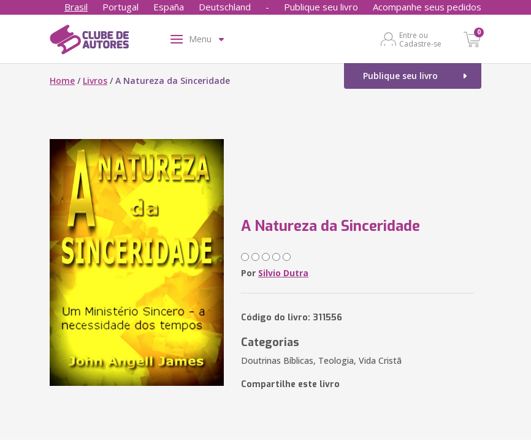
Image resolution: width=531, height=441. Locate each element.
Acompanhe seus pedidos (427, 7)
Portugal (120, 7)
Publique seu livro (321, 7)
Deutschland (225, 7)
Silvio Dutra (283, 273)
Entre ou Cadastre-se (420, 39)
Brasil (76, 7)
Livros (95, 80)
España (168, 7)
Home (62, 80)
